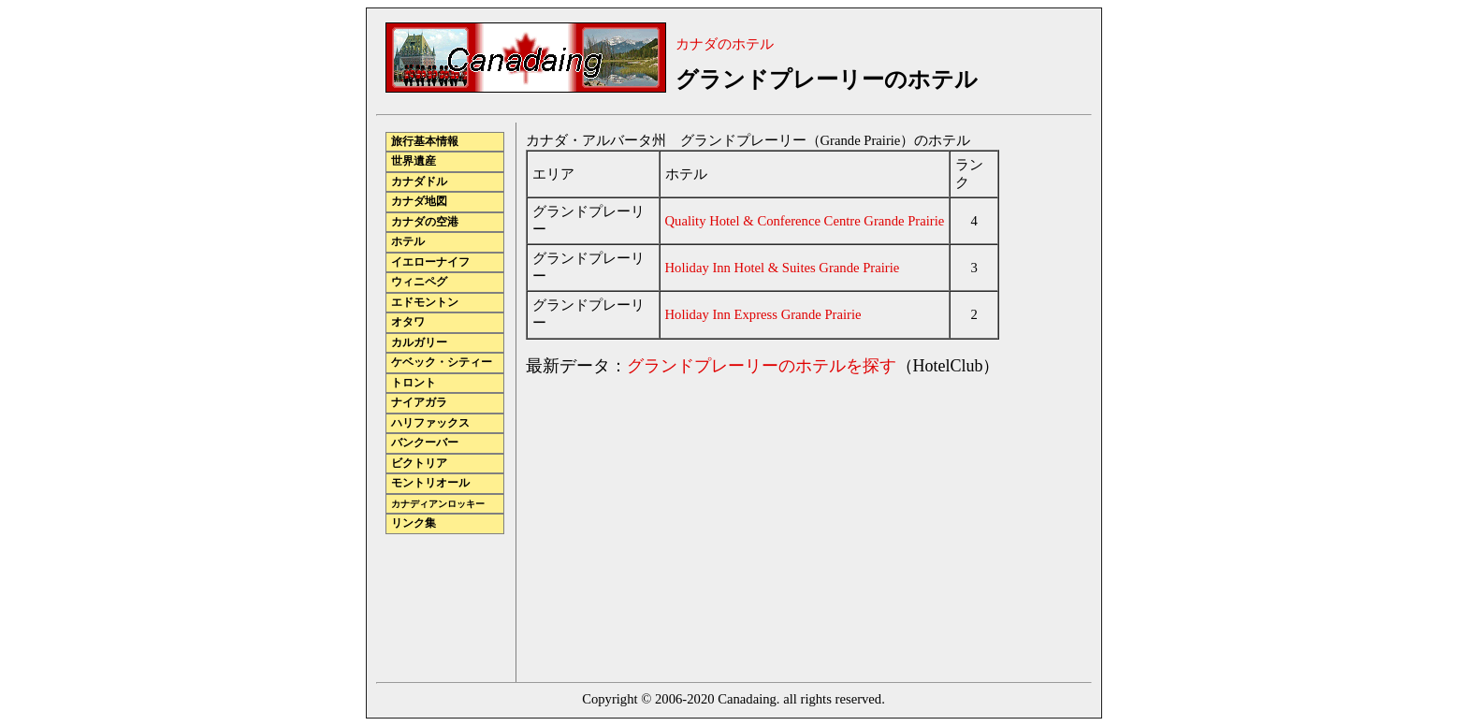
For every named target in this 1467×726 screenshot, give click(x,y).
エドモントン (424, 303)
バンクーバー (424, 443)
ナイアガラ (419, 403)
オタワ (408, 322)
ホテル (408, 242)
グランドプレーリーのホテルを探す (761, 365)
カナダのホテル (724, 43)
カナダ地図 (419, 202)
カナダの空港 (424, 222)
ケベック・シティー (441, 362)
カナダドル (419, 182)
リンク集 (413, 523)
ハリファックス (430, 423)
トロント (413, 383)
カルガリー (419, 343)
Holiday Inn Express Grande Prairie (763, 314)
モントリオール (430, 483)
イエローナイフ (430, 262)
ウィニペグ (419, 282)
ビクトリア (419, 463)
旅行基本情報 (424, 142)
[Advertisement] (683, 524)
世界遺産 (413, 161)
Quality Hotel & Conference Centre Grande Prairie (805, 220)
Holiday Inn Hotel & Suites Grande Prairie (782, 267)
